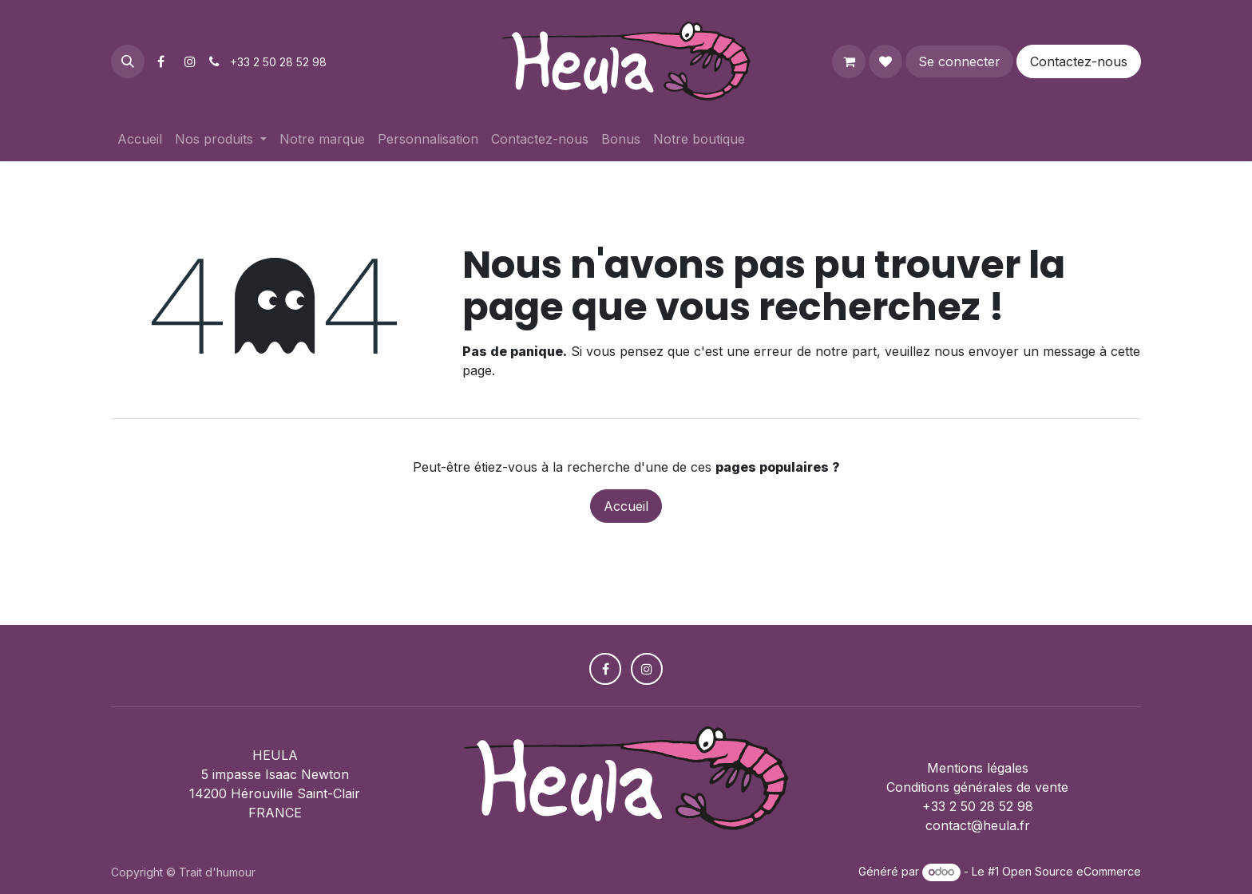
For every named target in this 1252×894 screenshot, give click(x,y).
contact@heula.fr (977, 825)
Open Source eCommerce (1071, 871)
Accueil (626, 506)
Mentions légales (977, 768)
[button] (128, 61)
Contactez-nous (1078, 61)
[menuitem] (139, 139)
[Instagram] (190, 61)
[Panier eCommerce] (849, 61)
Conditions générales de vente (977, 787)
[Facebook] (160, 61)
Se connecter (959, 61)
